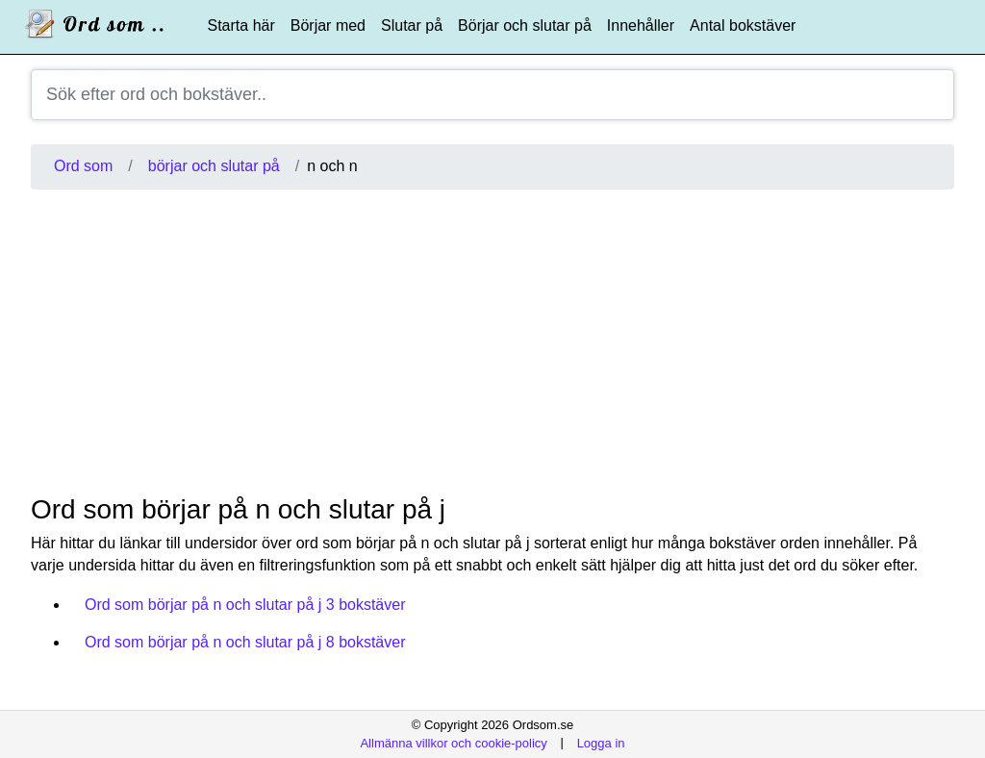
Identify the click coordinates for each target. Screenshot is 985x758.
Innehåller (640, 25)
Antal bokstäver (743, 25)
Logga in (601, 742)
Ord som (83, 166)
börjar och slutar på (214, 166)
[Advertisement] (492, 341)
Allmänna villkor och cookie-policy (453, 742)
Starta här (241, 25)
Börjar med (328, 25)
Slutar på (411, 25)
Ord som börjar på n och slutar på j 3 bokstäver (245, 604)
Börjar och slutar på (525, 25)
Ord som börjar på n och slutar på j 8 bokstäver (245, 642)
